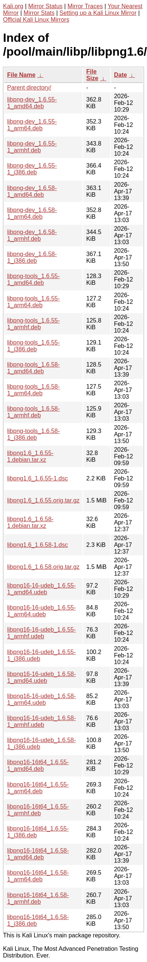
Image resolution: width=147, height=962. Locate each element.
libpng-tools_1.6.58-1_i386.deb (33, 434)
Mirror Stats (39, 13)
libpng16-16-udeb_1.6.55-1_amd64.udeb (41, 588)
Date (120, 75)
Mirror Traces (85, 6)
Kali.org (13, 6)
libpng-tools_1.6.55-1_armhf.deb (33, 323)
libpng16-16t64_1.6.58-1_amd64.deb (38, 853)
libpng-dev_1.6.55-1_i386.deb (32, 168)
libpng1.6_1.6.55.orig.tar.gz (43, 500)
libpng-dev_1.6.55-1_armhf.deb (32, 146)
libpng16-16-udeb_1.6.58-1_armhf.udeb (41, 721)
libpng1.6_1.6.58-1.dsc (37, 545)
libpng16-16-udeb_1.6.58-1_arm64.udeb (41, 699)
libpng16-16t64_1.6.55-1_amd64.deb (38, 765)
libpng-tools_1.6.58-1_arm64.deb (33, 389)
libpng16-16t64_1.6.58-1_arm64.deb (38, 875)
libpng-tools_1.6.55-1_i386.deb (33, 345)
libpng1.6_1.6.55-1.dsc (37, 478)
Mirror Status (45, 6)
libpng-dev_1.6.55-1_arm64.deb (32, 124)
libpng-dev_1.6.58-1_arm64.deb (32, 213)
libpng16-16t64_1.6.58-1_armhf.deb (38, 898)
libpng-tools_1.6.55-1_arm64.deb (33, 301)
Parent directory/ (29, 87)
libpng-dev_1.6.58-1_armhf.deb (32, 235)
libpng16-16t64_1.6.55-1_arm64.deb (38, 787)
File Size (92, 74)
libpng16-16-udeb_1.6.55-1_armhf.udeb (41, 632)
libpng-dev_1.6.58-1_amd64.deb (32, 191)
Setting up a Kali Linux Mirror (98, 13)
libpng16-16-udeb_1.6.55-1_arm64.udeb (41, 610)
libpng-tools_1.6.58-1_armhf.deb (33, 411)
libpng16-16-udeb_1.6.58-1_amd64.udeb (41, 677)
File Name (21, 75)
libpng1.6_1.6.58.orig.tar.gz (43, 567)
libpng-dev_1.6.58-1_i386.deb (32, 257)
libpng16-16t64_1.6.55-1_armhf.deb (38, 809)
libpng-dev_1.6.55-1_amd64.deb (32, 102)
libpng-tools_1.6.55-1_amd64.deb (33, 279)
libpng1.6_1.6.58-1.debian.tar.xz (30, 522)
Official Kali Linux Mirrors (36, 19)
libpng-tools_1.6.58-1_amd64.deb (33, 367)
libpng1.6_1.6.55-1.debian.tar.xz (30, 456)
